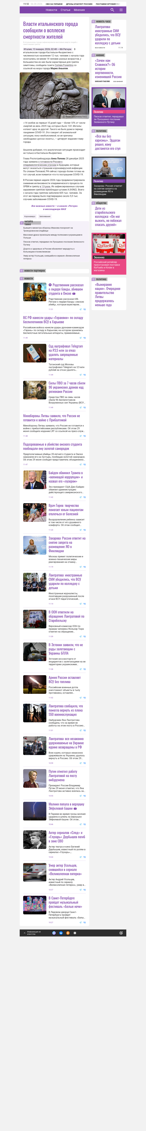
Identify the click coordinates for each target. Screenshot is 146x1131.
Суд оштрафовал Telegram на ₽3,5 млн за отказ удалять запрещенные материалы (66, 352)
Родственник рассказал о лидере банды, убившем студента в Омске (66, 289)
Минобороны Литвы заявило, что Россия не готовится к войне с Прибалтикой (51, 446)
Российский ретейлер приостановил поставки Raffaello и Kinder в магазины (107, 266)
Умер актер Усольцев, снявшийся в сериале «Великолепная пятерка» (65, 1041)
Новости (60, 10)
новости (28, 278)
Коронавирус (29, 216)
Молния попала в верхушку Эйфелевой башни (66, 949)
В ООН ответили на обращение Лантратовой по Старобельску (66, 702)
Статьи (74, 10)
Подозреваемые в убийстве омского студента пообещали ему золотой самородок (52, 475)
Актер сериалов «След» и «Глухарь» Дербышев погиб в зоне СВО (67, 980)
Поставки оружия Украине (110, 4)
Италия (28, 49)
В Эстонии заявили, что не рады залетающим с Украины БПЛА (66, 734)
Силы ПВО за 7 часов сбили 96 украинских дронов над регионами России (67, 416)
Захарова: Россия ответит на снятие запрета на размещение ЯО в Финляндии (67, 601)
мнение (100, 55)
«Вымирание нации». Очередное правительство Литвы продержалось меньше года (107, 294)
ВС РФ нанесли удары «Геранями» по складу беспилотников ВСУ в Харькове (53, 319)
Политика (98, 111)
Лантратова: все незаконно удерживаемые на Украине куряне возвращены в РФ (66, 857)
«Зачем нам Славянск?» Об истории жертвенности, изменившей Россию (108, 68)
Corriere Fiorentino (64, 65)
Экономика (99, 257)
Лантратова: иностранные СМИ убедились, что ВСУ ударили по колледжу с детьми (65, 667)
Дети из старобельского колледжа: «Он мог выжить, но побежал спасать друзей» (108, 216)
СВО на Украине (54, 4)
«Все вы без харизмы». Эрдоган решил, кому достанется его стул (108, 142)
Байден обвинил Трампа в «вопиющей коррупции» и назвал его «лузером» (66, 534)
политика (101, 131)
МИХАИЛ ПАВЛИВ (102, 81)
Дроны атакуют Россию (79, 4)
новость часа (103, 21)
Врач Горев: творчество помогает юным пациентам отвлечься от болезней (66, 567)
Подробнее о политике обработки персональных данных (77, 1106)
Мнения (88, 10)
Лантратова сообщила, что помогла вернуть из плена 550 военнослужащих (66, 824)
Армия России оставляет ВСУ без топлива (65, 794)
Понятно (114, 1104)
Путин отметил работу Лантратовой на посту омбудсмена (63, 918)
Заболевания (44, 216)
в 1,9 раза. (45, 186)
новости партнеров (34, 270)
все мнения (118, 81)
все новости (100, 48)
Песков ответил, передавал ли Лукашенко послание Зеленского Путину (109, 119)
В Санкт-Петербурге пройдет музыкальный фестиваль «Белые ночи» (65, 1074)
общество (101, 203)
